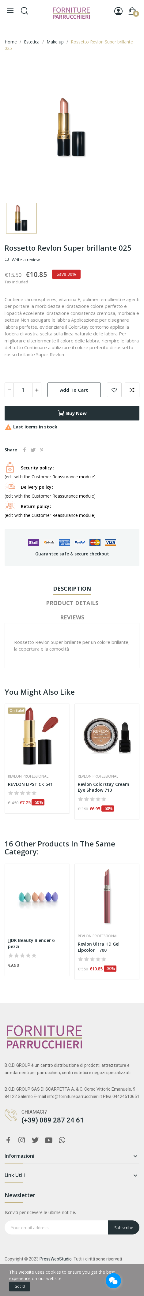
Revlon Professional (28, 776)
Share (24, 449)
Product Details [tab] (72, 603)
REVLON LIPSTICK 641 (30, 784)
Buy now (72, 413)
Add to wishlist (114, 390)
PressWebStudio (56, 1259)
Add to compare (132, 390)
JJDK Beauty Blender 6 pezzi (31, 943)
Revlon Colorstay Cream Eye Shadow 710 (103, 787)
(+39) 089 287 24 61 (52, 1120)
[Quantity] (23, 390)
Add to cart (74, 390)
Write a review (25, 260)
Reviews (72, 617)
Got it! (19, 1286)
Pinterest (41, 449)
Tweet (33, 449)
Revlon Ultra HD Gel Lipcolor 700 (98, 947)
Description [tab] (72, 588)
